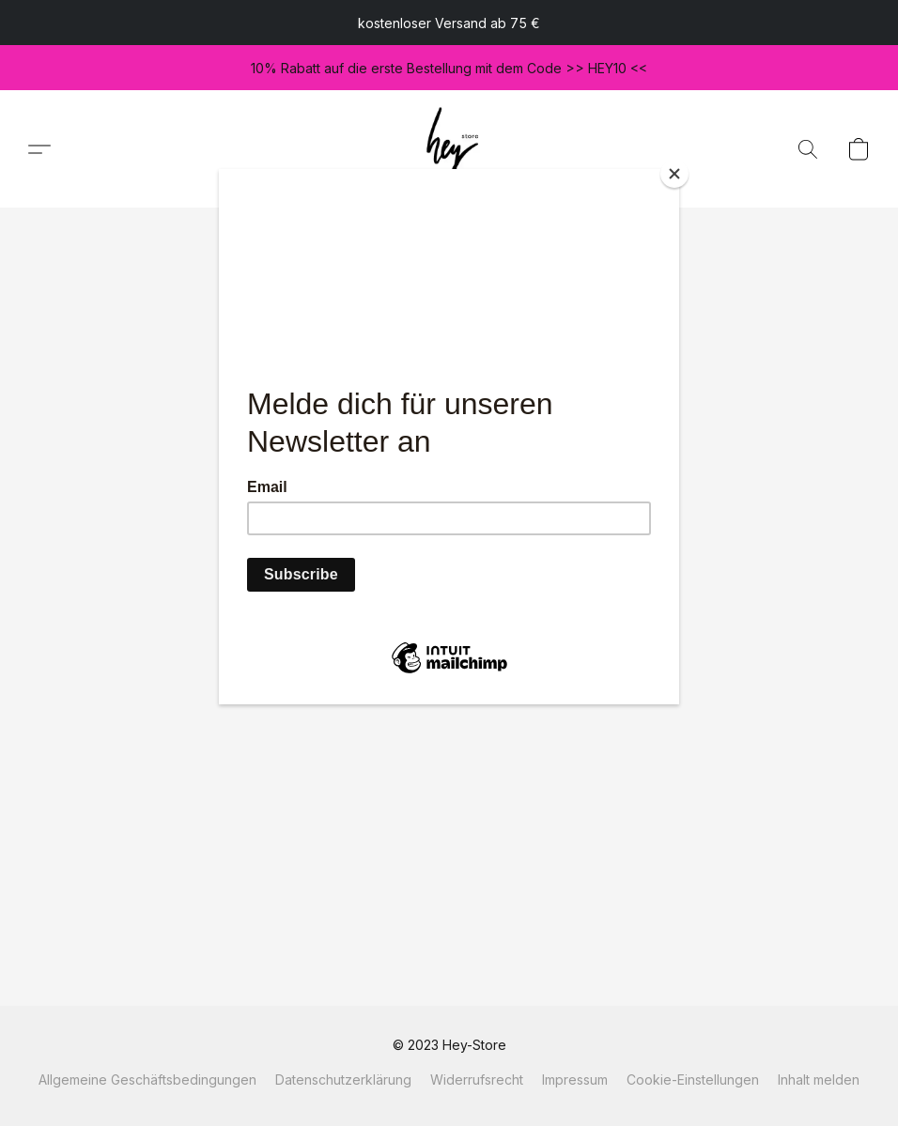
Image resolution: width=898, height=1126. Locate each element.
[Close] (674, 174)
